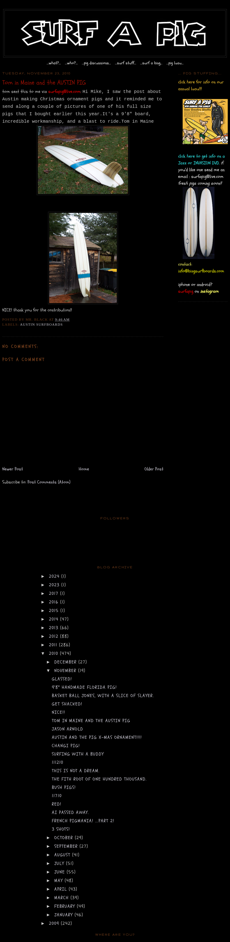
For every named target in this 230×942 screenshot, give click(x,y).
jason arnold (67, 729)
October (64, 838)
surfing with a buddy (78, 754)
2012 (54, 636)
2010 (54, 653)
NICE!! (58, 712)
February (65, 906)
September (67, 846)
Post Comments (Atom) (49, 482)
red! (56, 804)
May (59, 881)
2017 (54, 593)
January (64, 915)
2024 (55, 576)
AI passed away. (70, 812)
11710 (57, 796)
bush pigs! (64, 787)
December (66, 662)
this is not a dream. (76, 771)
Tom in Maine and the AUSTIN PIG (91, 721)
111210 (57, 762)
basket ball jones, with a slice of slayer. (103, 696)
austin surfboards (41, 324)
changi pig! (66, 746)
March (62, 898)
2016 (54, 602)
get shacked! (67, 704)
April (61, 889)
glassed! (62, 679)
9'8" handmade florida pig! (84, 687)
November (66, 671)
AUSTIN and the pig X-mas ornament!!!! (97, 737)
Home (84, 469)
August (63, 855)
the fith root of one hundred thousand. (99, 779)
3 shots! (61, 829)
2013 (54, 628)
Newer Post (12, 469)
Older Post (154, 469)
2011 (54, 645)
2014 (54, 619)
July (60, 863)
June (60, 872)
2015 (54, 611)
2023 (55, 585)
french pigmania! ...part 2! (83, 821)
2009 (55, 923)
